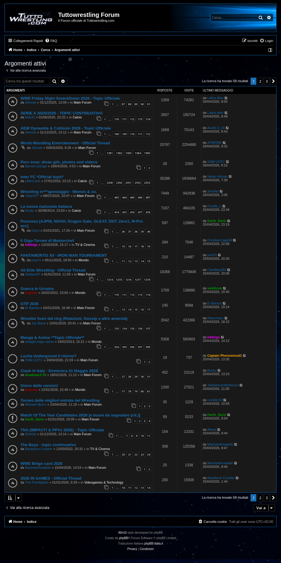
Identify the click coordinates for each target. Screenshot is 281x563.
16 (129, 246)
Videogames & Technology (103, 482)
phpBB (123, 538)
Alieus (211, 429)
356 (132, 347)
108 (116, 134)
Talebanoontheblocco (223, 385)
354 (116, 347)
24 (148, 454)
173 (140, 119)
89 (135, 104)
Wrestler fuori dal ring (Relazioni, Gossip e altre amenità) (73, 318)
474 (116, 212)
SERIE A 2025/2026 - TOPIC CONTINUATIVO (61, 113)
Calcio (77, 117)
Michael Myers (35, 404)
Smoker (213, 191)
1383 (128, 153)
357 (140, 347)
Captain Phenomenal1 (224, 355)
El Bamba (32, 308)
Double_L (214, 206)
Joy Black (38, 323)
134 (124, 328)
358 (147, 347)
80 (142, 391)
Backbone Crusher (38, 449)
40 (148, 231)
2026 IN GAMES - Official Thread (50, 478)
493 (116, 197)
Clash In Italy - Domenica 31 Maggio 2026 (59, 370)
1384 (138, 153)
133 (116, 328)
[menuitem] (51, 40)
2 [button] (260, 81)
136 (140, 328)
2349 (110, 183)
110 (132, 134)
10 (142, 436)
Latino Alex (215, 98)
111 (140, 134)
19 (148, 246)
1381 (110, 153)
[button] (273, 81)
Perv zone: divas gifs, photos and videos (58, 162)
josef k (36, 260)
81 (148, 391)
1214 (110, 280)
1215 (119, 280)
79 (135, 391)
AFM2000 (214, 142)
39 (142, 231)
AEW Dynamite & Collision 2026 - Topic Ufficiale (65, 128)
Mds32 (30, 117)
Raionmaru (215, 318)
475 (124, 212)
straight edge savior (39, 341)
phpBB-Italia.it (153, 543)
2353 (147, 183)
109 (124, 134)
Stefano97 (32, 274)
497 (147, 197)
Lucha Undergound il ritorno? (48, 356)
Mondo (84, 260)
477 (140, 212)
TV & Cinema (85, 244)
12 (129, 261)
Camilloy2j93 (216, 270)
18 (142, 246)
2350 (119, 183)
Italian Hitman (217, 176)
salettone (214, 288)
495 (132, 197)
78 (129, 391)
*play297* (32, 196)
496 (140, 197)
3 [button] (267, 81)
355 (124, 347)
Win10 (122, 532)
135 (132, 328)
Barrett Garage (36, 166)
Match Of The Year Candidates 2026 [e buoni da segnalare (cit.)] (80, 415)
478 (147, 212)
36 (123, 231)
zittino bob (32, 181)
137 (147, 328)
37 (129, 231)
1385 (147, 153)
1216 (128, 280)
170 (116, 119)
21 (129, 454)
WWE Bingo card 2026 (41, 463)
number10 (214, 400)
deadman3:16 (35, 375)
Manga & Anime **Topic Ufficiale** (52, 337)
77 (123, 391)
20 (123, 454)
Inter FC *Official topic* (42, 177)
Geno (35, 230)
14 (142, 261)
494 (124, 197)
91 (148, 104)
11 (123, 261)
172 (132, 119)
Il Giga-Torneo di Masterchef (47, 240)
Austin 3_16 (216, 128)
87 (123, 104)
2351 (128, 183)
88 (129, 104)
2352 (138, 183)
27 (123, 376)
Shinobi (30, 102)
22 (135, 454)
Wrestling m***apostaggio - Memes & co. (58, 191)
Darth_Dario (216, 221)
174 (147, 119)
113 (140, 295)
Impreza (31, 292)
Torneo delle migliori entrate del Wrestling (60, 400)
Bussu (212, 370)
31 (148, 376)
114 (147, 295)
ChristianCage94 (219, 240)
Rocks (29, 210)
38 (135, 231)
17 (135, 246)
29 (135, 376)
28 (129, 376)
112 (147, 134)
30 (142, 376)
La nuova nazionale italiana (46, 206)
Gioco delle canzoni (39, 385)
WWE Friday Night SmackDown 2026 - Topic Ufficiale (70, 98)
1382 (119, 153)
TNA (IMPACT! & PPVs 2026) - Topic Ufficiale (62, 430)
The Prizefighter (36, 482)
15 (123, 246)
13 (135, 261)
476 (132, 212)
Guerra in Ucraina (37, 288)
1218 (147, 280)
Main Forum (83, 102)
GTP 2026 (29, 303)
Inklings (31, 244)
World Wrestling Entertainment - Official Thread (65, 143)
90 (142, 104)
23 (142, 454)
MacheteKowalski (220, 444)
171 (124, 119)
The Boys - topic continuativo (48, 444)
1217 (138, 280)
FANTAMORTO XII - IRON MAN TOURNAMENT (63, 255)
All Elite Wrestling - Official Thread (53, 270)
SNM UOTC (216, 161)
